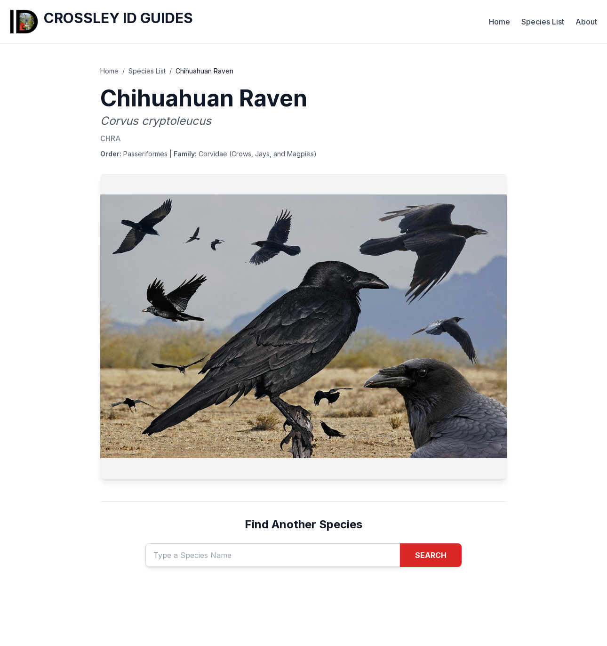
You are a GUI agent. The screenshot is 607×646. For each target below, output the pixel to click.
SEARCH (431, 555)
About (586, 21)
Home (499, 21)
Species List (542, 21)
